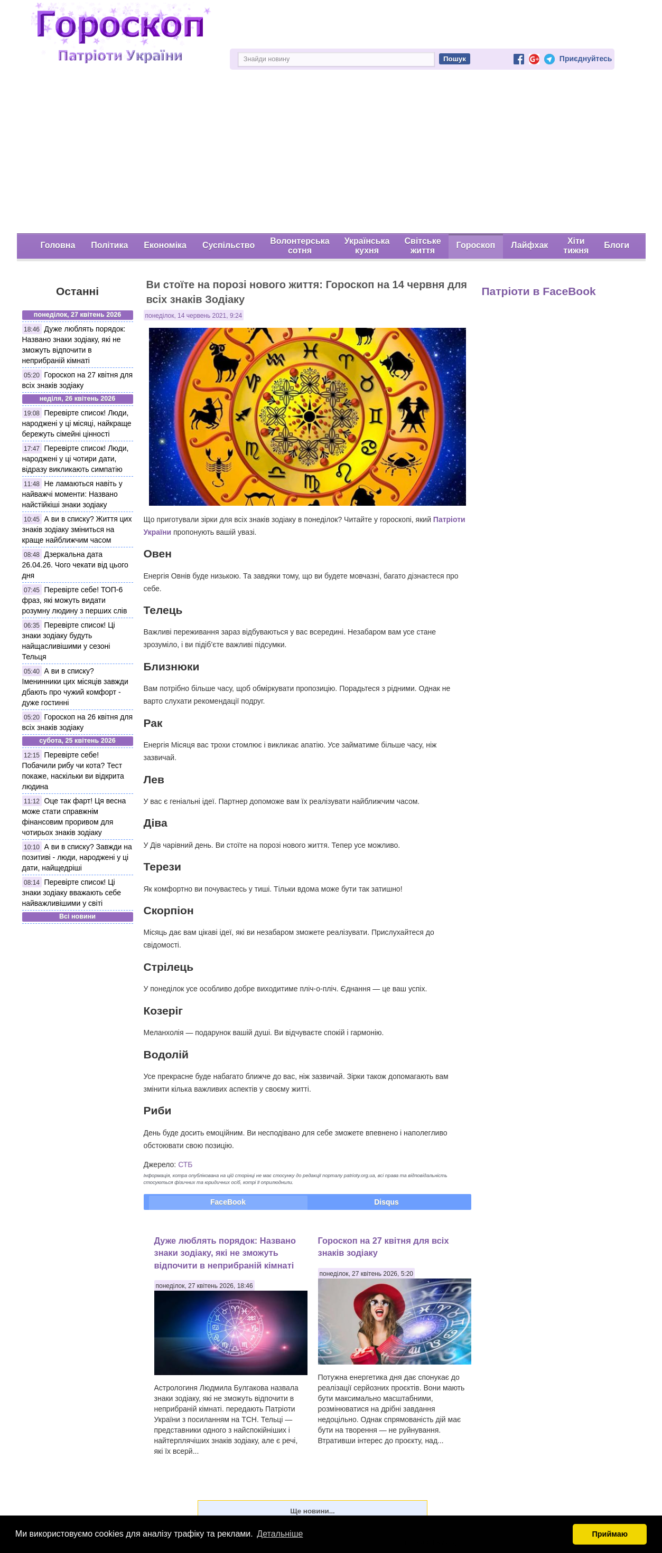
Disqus (386, 1202)
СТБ (185, 1164)
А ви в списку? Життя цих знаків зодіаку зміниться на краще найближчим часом (77, 529)
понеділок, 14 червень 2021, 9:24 (194, 315)
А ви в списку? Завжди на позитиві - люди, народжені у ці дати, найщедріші (77, 857)
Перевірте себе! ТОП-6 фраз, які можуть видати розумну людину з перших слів (74, 600)
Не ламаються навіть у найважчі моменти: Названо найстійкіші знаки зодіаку (72, 494)
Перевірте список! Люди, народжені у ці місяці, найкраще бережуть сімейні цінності (77, 423)
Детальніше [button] (280, 1533)
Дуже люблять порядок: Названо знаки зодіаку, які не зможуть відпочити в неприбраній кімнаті (225, 1253)
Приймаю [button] (610, 1534)
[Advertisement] (331, 154)
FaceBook (228, 1202)
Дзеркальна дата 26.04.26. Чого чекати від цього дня (75, 565)
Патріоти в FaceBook (539, 291)
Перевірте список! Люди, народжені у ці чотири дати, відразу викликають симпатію (75, 459)
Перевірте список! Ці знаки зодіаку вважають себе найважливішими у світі (71, 892)
